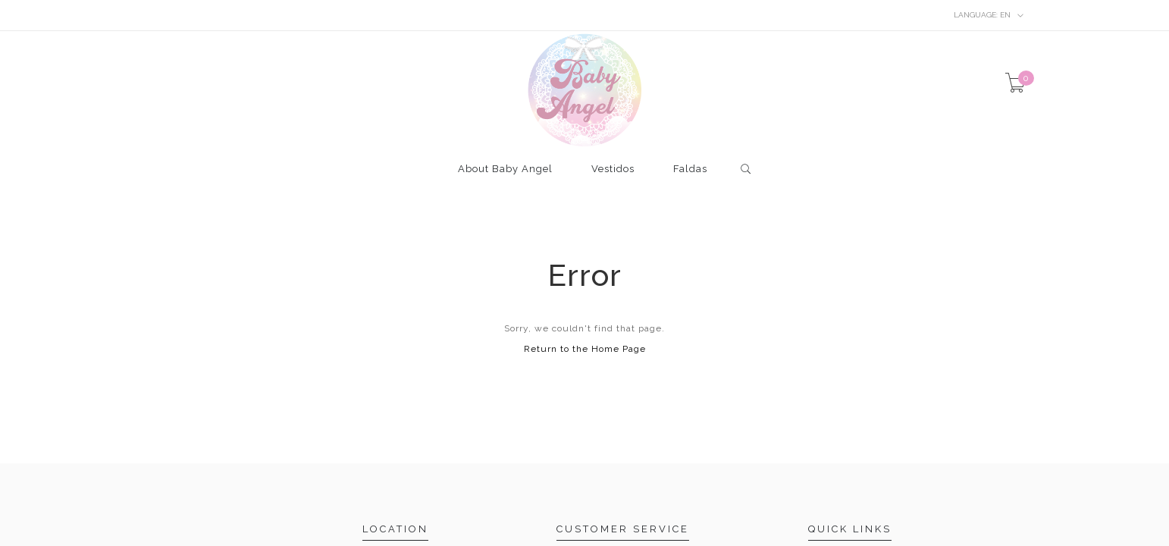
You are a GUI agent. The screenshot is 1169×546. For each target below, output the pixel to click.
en (989, 15)
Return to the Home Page (585, 349)
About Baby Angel (505, 169)
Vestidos (613, 169)
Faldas (690, 169)
